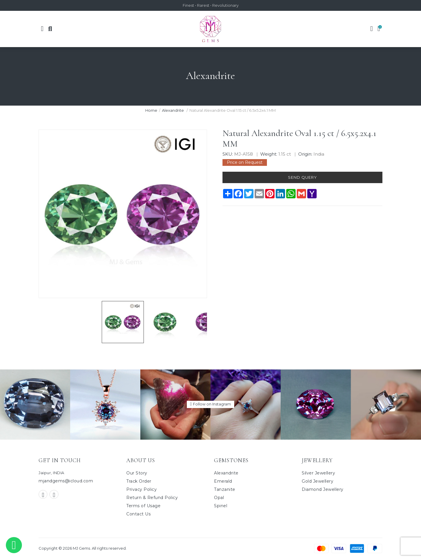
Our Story (136, 473)
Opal (219, 497)
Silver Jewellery (318, 473)
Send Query (302, 177)
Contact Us (138, 514)
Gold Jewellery (317, 481)
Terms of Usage (143, 505)
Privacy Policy (141, 489)
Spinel (220, 505)
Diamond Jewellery (323, 489)
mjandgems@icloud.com (66, 481)
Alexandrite (173, 110)
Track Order (138, 481)
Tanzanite (224, 489)
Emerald (223, 481)
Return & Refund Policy (152, 497)
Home (151, 110)
